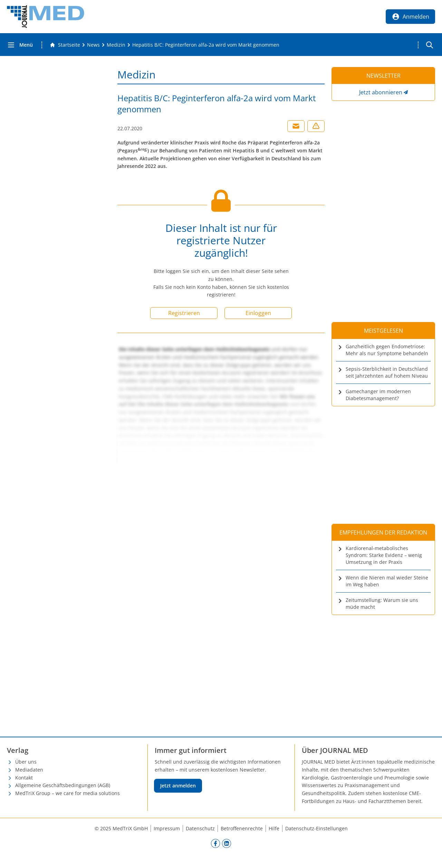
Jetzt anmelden (178, 785)
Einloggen (258, 313)
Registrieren (184, 313)
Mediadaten (29, 769)
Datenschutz (200, 828)
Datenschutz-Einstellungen (316, 828)
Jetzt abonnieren (380, 92)
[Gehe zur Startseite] (65, 44)
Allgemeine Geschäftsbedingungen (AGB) (62, 785)
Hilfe (274, 828)
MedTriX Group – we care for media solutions (67, 793)
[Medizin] (116, 44)
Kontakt (24, 777)
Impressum (167, 828)
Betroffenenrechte (242, 828)
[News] (93, 44)
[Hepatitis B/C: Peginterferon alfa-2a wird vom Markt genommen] (205, 44)
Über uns (26, 761)
